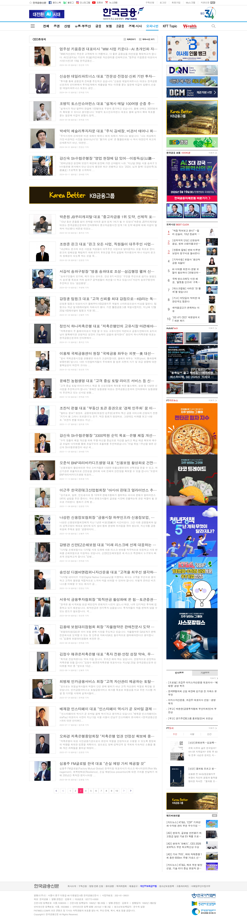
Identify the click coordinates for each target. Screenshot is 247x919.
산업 (67, 26)
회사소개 (72, 886)
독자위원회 (121, 886)
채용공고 (133, 886)
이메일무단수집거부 (200, 886)
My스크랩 (190, 2)
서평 (192, 734)
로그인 (163, 2)
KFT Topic (170, 26)
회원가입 (176, 2)
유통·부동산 (83, 26)
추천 (175, 734)
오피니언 (152, 26)
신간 (209, 734)
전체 (46, 26)
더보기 (211, 152)
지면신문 (205, 2)
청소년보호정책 (166, 886)
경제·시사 (135, 26)
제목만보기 (131, 39)
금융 (98, 26)
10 (116, 790)
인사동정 (179, 672)
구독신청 (149, 2)
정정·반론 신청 (96, 886)
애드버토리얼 (173, 815)
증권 (57, 26)
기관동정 (205, 672)
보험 (109, 26)
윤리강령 (109, 886)
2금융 (120, 26)
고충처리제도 (182, 886)
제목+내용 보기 (148, 39)
